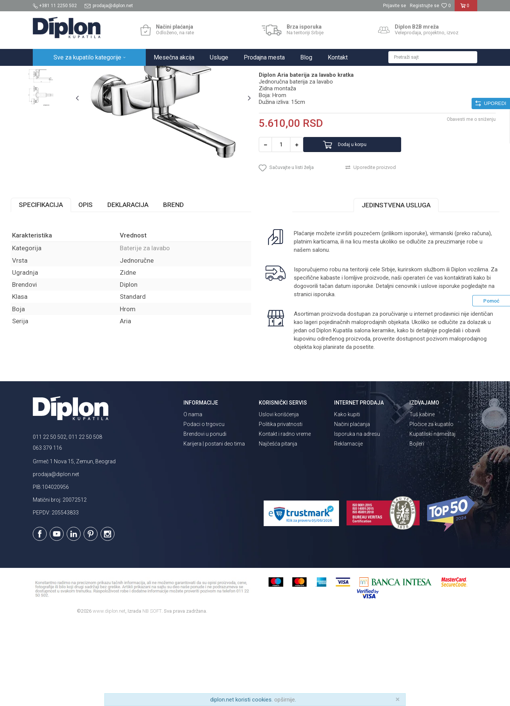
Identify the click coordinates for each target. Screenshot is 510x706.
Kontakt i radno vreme (285, 517)
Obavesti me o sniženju (448, 193)
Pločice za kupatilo (431, 507)
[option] (61, 113)
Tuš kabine (422, 498)
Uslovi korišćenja (279, 498)
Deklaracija (150, 288)
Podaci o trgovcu (203, 507)
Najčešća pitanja (278, 527)
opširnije (284, 699)
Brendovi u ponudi (204, 517)
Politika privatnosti (280, 507)
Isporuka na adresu (357, 517)
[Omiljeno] (446, 5)
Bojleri (416, 527)
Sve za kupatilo (88, 74)
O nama (192, 498)
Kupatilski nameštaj (432, 517)
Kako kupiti (347, 498)
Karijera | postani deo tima (214, 527)
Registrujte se (424, 5)
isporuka (395, 377)
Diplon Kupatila (49, 74)
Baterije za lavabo (195, 74)
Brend (195, 288)
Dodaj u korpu (365, 219)
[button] (432, 57)
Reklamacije (348, 527)
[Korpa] (466, 8)
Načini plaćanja (352, 507)
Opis (108, 288)
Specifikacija (63, 288)
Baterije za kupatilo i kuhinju (140, 74)
